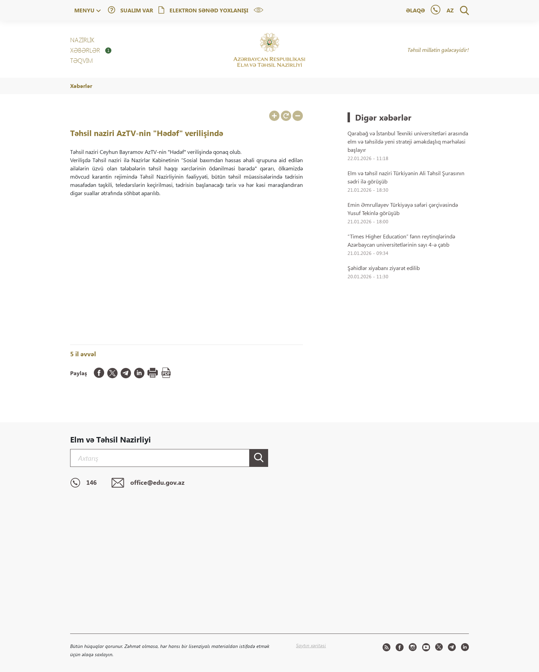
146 (83, 483)
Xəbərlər (81, 85)
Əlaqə (415, 10)
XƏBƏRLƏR (90, 50)
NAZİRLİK (82, 40)
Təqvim (81, 60)
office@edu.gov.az (148, 483)
